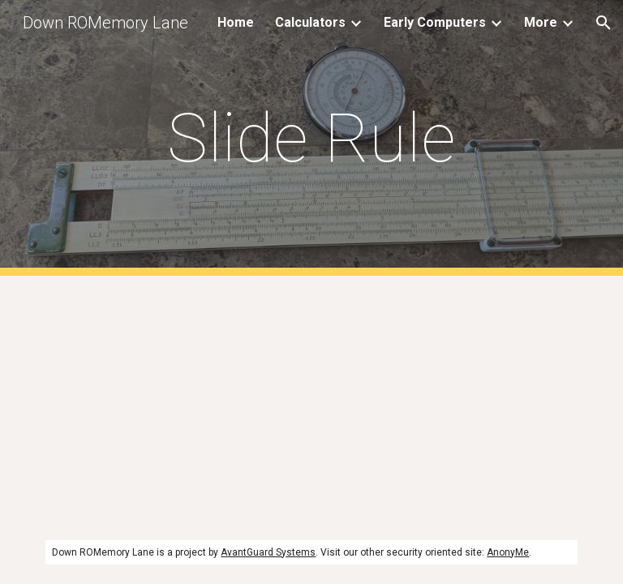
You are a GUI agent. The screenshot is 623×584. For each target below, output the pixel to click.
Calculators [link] (310, 22)
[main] (311, 138)
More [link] (540, 22)
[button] (603, 22)
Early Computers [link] (435, 22)
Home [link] (235, 22)
